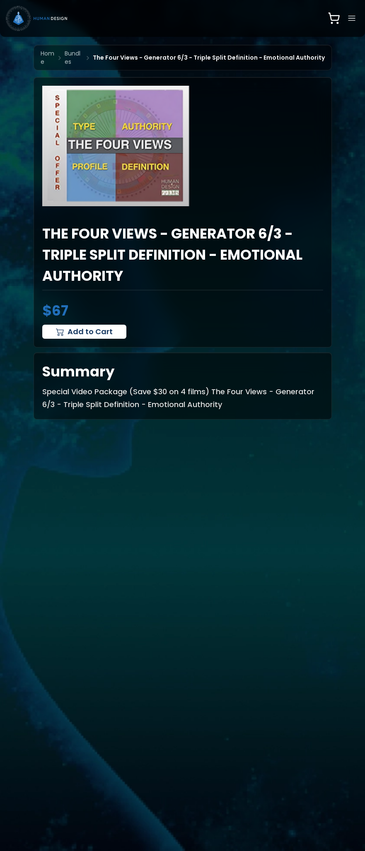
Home (47, 57)
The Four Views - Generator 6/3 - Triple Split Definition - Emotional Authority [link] (209, 57)
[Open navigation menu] (351, 18)
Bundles (72, 57)
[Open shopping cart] (334, 18)
